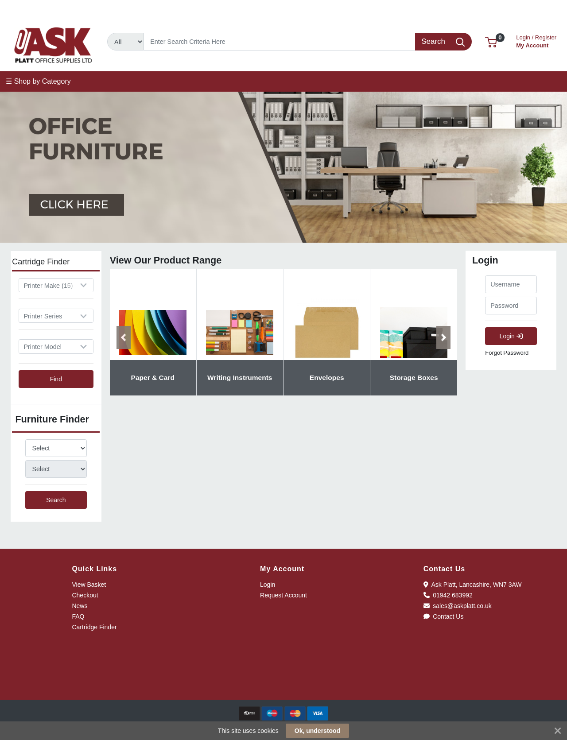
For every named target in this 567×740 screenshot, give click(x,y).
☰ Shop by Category (38, 81)
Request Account (283, 595)
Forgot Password (506, 352)
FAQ (78, 616)
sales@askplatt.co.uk (111, 10)
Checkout (85, 595)
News (79, 605)
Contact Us (443, 616)
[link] (283, 683)
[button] (491, 41)
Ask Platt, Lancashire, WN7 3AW (472, 584)
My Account (536, 40)
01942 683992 (36, 10)
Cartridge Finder (94, 627)
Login (511, 336)
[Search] (280, 41)
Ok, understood (317, 730)
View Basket (89, 584)
